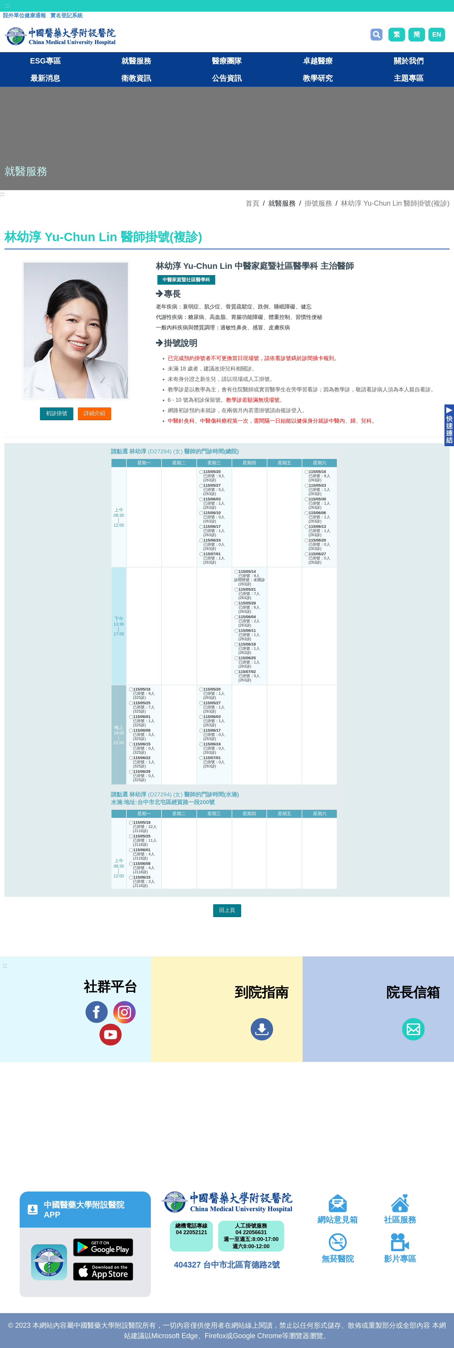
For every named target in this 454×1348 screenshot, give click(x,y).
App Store (103, 1271)
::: (7, 6)
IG (124, 1012)
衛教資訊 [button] (136, 78)
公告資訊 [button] (227, 78)
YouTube (110, 1034)
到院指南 (262, 1029)
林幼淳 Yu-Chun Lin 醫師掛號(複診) (395, 203)
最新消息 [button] (45, 78)
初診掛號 (56, 413)
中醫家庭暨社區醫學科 (186, 279)
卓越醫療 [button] (318, 61)
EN (436, 34)
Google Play (103, 1247)
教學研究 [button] (318, 78)
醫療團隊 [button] (227, 61)
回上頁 (227, 910)
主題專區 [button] (409, 78)
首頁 (252, 203)
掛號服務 (318, 203)
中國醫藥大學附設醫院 (227, 1202)
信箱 (413, 1029)
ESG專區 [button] (45, 61)
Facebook (97, 1012)
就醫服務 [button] (136, 61)
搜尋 (376, 35)
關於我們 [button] (409, 61)
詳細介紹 (94, 413)
